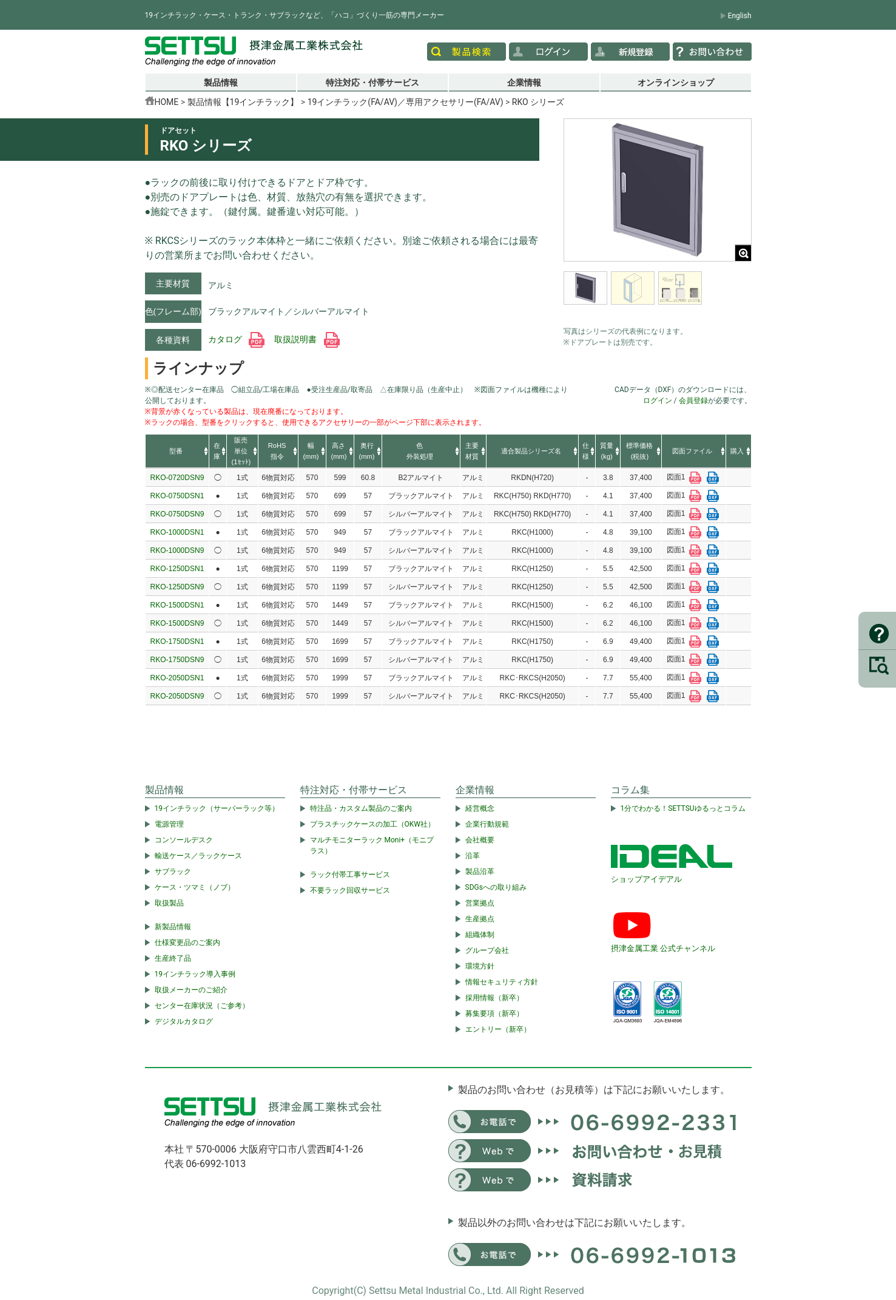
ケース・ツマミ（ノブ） (195, 887)
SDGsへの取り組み (496, 887)
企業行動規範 (487, 824)
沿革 (472, 855)
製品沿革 (479, 871)
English (740, 16)
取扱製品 (169, 903)
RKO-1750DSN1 (177, 641)
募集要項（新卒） (494, 1013)
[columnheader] (177, 452)
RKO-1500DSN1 (177, 605)
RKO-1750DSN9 (177, 659)
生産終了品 (173, 958)
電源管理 (169, 824)
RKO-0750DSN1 (177, 496)
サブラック (173, 871)
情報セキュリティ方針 (501, 982)
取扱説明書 (306, 339)
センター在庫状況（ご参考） (202, 1005)
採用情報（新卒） (494, 998)
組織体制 (479, 934)
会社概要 (479, 840)
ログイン (657, 400)
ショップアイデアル (646, 879)
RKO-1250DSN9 (177, 587)
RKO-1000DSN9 (177, 550)
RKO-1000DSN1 (177, 532)
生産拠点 (479, 919)
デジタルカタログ (184, 1021)
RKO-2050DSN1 (177, 678)
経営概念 (479, 808)
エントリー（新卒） (498, 1029)
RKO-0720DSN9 (177, 477)
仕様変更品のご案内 (187, 942)
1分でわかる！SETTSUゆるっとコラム (683, 808)
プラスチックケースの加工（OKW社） (372, 824)
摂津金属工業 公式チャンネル (663, 948)
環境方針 (479, 966)
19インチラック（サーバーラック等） (217, 808)
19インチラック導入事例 (195, 974)
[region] (658, 295)
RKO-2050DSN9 (177, 696)
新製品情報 (173, 927)
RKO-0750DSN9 (177, 514)
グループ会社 (487, 950)
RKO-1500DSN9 (177, 623)
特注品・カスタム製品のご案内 (361, 808)
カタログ (236, 339)
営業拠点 (479, 903)
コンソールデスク (184, 840)
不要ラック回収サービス (350, 890)
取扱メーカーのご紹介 (191, 990)
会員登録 (693, 400)
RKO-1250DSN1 (177, 568)
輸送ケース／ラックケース (198, 855)
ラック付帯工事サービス (350, 874)
